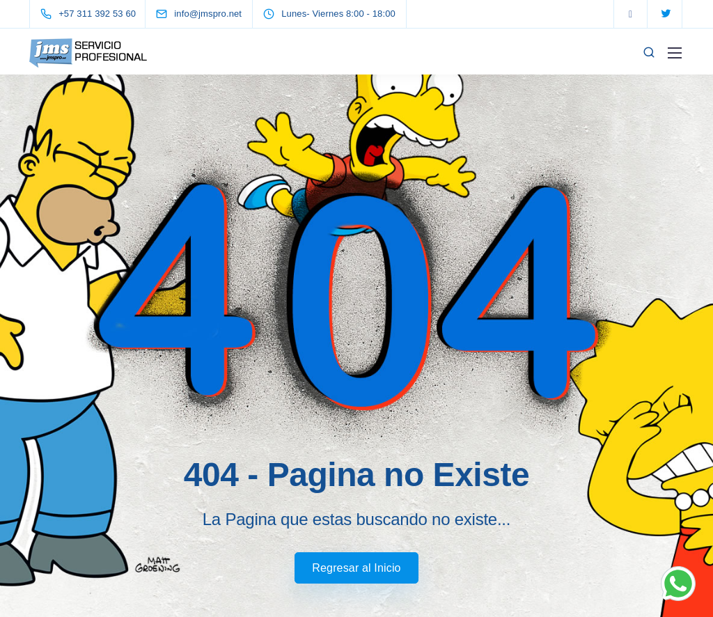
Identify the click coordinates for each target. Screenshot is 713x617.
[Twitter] (665, 14)
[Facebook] (631, 14)
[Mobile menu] (674, 52)
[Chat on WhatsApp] (678, 582)
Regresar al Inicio (356, 568)
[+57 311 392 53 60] (90, 14)
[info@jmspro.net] (211, 13)
